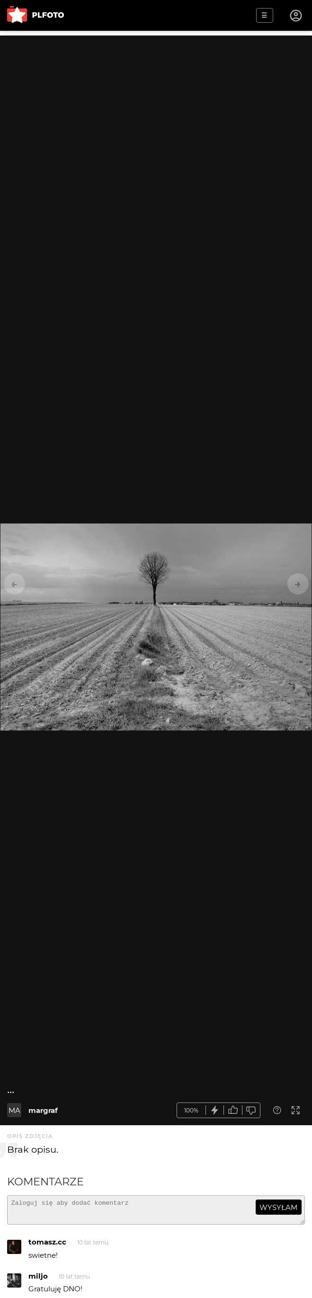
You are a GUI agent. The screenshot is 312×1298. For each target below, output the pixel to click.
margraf (43, 1110)
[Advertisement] (156, 102)
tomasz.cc (47, 1246)
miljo (38, 1280)
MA (14, 1110)
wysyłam (278, 1207)
